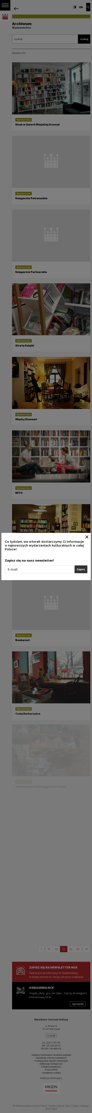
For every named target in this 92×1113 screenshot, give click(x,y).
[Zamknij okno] (87, 537)
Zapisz (81, 569)
